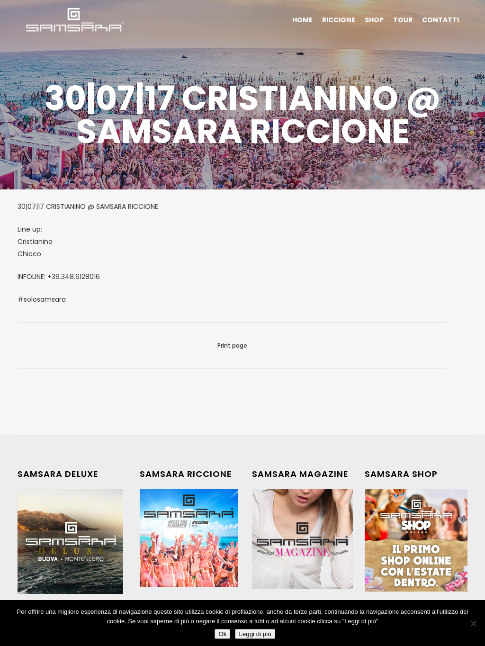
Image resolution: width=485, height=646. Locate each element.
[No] (473, 623)
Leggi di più (255, 633)
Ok (222, 633)
